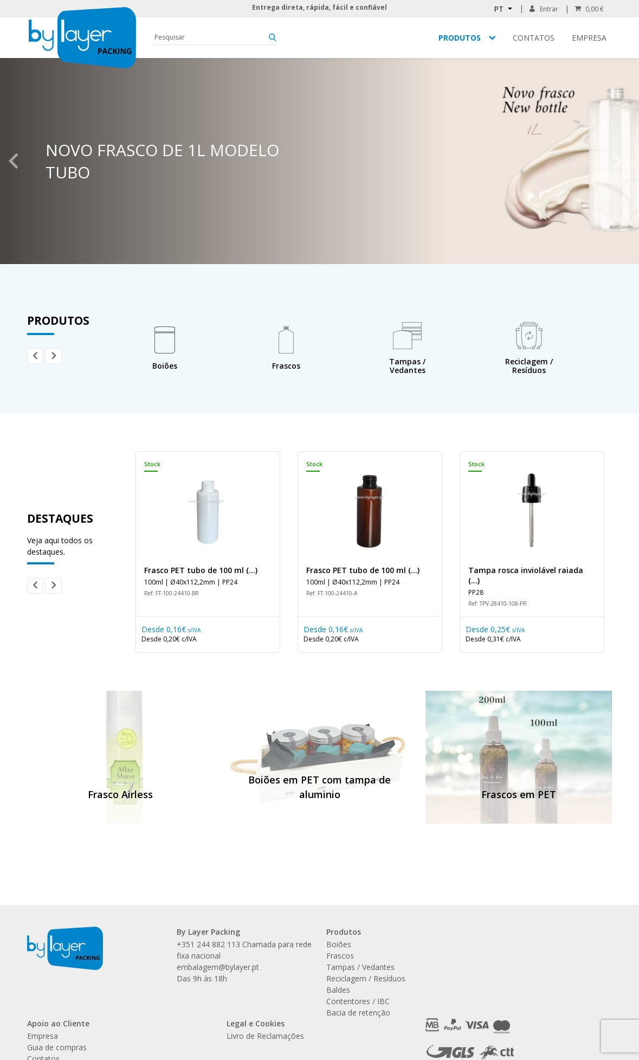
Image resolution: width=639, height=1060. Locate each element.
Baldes (338, 990)
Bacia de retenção (358, 1012)
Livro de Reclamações (265, 1036)
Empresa (589, 38)
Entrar (543, 9)
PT (500, 9)
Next (617, 161)
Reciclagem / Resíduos (365, 978)
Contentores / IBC (358, 1001)
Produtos (459, 38)
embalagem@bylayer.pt (218, 967)
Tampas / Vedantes (360, 967)
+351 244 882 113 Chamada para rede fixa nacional (244, 950)
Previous (13, 161)
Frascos (340, 955)
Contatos (533, 38)
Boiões (338, 944)
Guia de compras (57, 1047)
